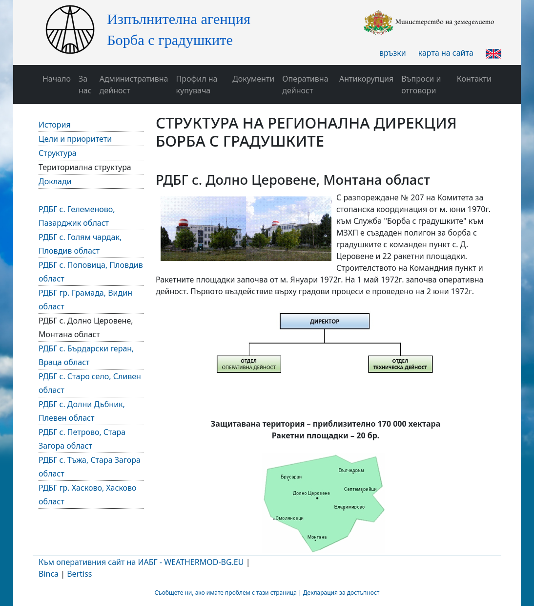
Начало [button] (56, 78)
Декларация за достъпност (341, 592)
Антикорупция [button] (366, 78)
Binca (49, 573)
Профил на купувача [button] (197, 84)
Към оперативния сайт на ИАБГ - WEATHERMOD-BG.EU (141, 562)
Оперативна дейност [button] (305, 84)
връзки (392, 52)
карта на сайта (445, 52)
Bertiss (79, 573)
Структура (58, 153)
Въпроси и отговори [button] (421, 84)
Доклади (55, 181)
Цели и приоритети (75, 138)
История (55, 124)
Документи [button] (253, 78)
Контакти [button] (474, 78)
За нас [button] (85, 84)
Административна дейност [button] (134, 84)
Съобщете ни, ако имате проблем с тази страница (226, 592)
